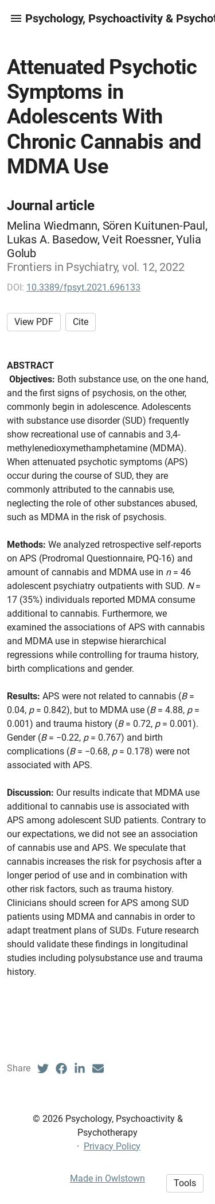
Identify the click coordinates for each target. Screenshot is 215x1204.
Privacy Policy (112, 1146)
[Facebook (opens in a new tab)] (61, 1068)
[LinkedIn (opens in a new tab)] (79, 1068)
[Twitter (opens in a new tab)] (43, 1068)
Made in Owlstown (107, 1178)
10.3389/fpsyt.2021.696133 (83, 287)
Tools (185, 1183)
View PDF (33, 321)
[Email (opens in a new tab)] (98, 1068)
